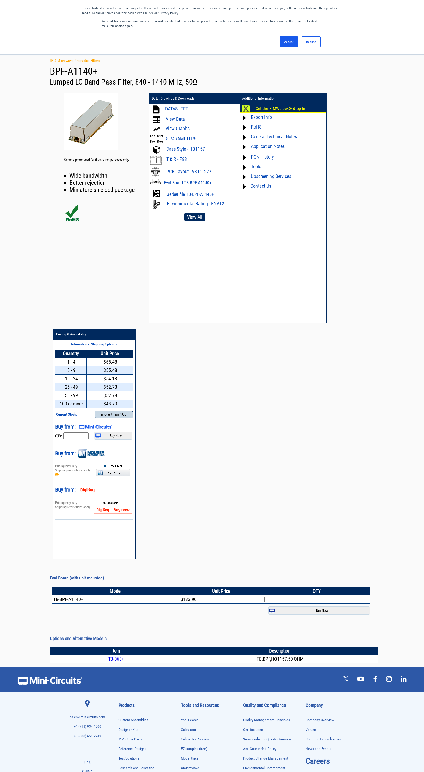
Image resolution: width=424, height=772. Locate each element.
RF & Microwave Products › (70, 60)
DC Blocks (124, 592)
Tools (244, 166)
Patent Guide (190, 580)
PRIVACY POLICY (209, 750)
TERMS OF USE (185, 750)
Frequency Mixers (128, 615)
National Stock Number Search (204, 590)
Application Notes (256, 146)
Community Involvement (324, 503)
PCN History (250, 157)
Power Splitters (127, 682)
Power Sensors (127, 677)
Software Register (194, 618)
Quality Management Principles (266, 484)
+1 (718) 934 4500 (87, 491)
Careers (318, 525)
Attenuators (125, 558)
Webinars (188, 570)
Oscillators (124, 649)
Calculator (188, 494)
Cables (122, 575)
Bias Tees (124, 570)
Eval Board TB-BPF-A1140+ (187, 182)
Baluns (122, 564)
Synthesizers (125, 711)
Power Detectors (128, 671)
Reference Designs (132, 513)
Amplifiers (124, 553)
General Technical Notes (262, 136)
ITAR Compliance (256, 561)
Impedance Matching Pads (133, 626)
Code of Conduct (255, 551)
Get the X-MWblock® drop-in (269, 108)
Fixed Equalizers (128, 609)
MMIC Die (124, 637)
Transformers (126, 728)
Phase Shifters (126, 660)
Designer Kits (128, 494)
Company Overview (320, 484)
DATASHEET (176, 109)
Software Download (195, 609)
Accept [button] (289, 42)
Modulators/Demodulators (133, 643)
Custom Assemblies (133, 484)
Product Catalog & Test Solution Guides (210, 561)
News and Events (318, 513)
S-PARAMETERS (181, 139)
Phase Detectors (127, 654)
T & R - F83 (176, 159)
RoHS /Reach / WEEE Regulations (268, 542)
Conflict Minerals (255, 570)
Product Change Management (265, 523)
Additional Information (247, 98)
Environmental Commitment (264, 532)
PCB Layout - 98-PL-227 (188, 171)
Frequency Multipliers (131, 620)
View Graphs (177, 128)
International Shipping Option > (343, 108)
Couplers (123, 581)
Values (311, 494)
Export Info (249, 117)
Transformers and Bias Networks (137, 733)
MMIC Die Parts (130, 503)
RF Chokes (124, 699)
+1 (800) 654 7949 (87, 500)
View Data (175, 119)
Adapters (123, 547)
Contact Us (249, 186)
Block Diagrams (192, 551)
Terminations (126, 717)
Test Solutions (128, 523)
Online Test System (195, 503)
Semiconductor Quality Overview (267, 503)
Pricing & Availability (325, 98)
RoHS (244, 127)
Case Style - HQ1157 (185, 149)
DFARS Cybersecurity (258, 580)
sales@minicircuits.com (87, 481)
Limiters (123, 632)
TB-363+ (116, 423)
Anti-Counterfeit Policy (259, 513)
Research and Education (136, 532)
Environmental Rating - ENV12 (188, 206)
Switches (123, 705)
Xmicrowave (190, 532)
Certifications (253, 494)
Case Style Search (194, 599)
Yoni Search (189, 484)
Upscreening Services (259, 176)
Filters (95, 60)
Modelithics (189, 523)
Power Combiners (128, 666)
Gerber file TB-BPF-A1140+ (190, 194)
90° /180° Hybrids (128, 694)
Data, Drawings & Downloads (173, 98)
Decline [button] (311, 42)
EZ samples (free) (194, 513)
